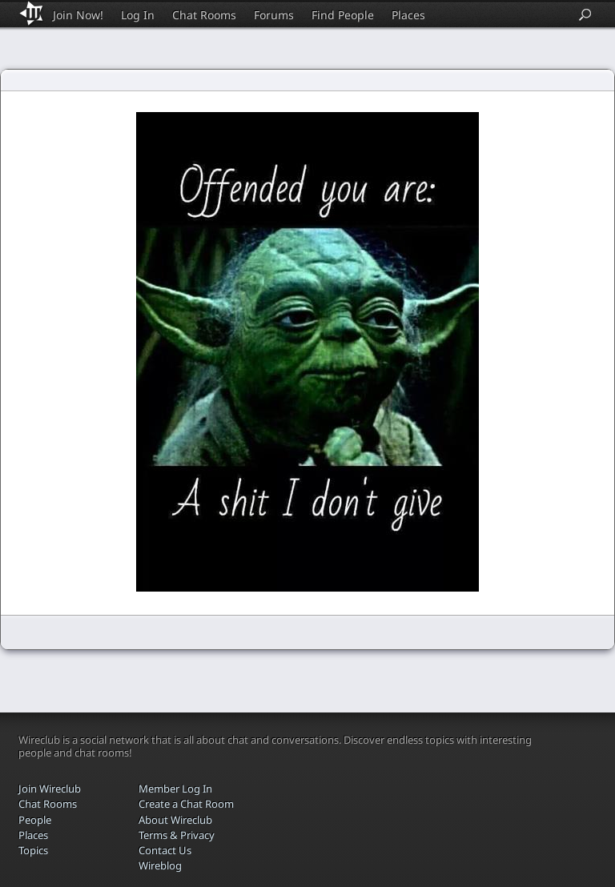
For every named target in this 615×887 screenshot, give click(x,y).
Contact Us (165, 850)
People (34, 819)
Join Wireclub (49, 788)
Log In (138, 14)
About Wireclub (175, 819)
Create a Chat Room (186, 803)
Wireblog (160, 865)
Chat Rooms (204, 14)
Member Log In (175, 788)
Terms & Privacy (177, 835)
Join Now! (78, 14)
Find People (343, 14)
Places (408, 14)
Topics (33, 850)
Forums (274, 14)
